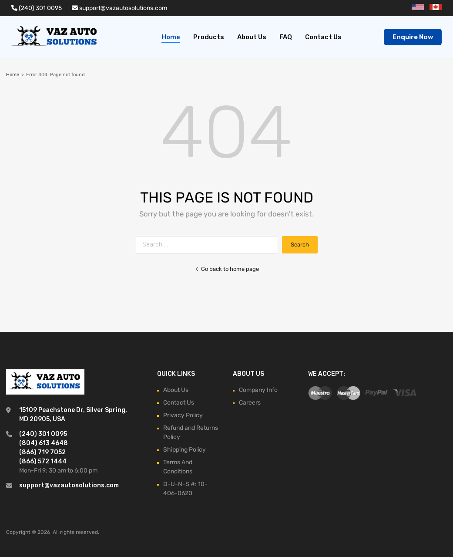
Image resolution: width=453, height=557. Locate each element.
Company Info (258, 390)
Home (170, 37)
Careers (250, 402)
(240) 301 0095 (36, 8)
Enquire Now (413, 37)
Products (208, 37)
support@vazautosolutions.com (119, 8)
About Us (251, 37)
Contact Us (323, 37)
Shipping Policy (184, 449)
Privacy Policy (183, 415)
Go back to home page (227, 269)
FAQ (285, 37)
